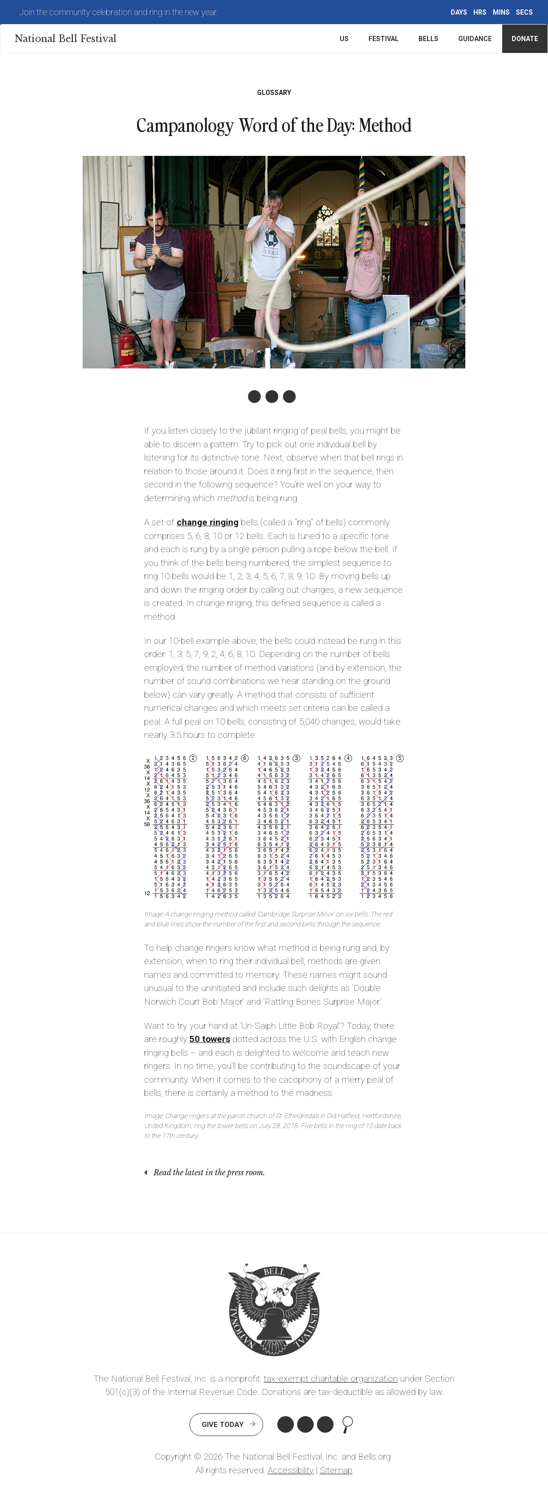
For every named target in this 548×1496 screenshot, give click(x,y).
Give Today (223, 1424)
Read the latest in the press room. (209, 1172)
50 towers (209, 1039)
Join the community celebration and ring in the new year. (118, 12)
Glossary (274, 92)
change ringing (208, 522)
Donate (525, 39)
